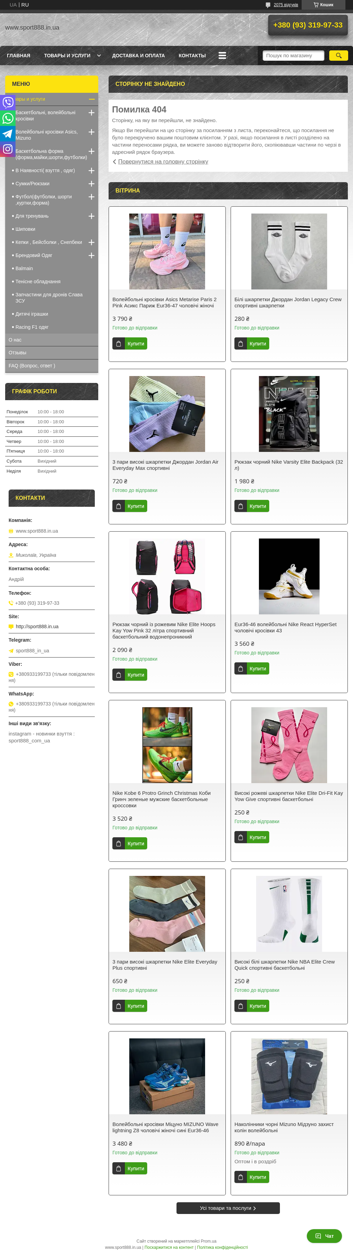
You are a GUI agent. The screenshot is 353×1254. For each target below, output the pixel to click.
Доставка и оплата (138, 55)
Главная (18, 55)
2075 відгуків (286, 4)
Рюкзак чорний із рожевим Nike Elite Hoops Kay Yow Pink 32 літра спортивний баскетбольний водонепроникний (163, 630)
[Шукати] (338, 55)
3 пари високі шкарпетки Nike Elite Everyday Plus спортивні (164, 965)
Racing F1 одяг (32, 327)
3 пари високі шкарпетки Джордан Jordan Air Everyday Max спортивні (165, 465)
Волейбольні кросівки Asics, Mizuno (47, 135)
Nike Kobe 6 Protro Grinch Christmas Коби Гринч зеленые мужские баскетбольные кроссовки (161, 799)
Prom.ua (208, 1241)
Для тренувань (32, 216)
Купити (136, 343)
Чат (324, 1236)
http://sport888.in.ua (37, 626)
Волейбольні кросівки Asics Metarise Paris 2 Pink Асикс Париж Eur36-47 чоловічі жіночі (164, 302)
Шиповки (25, 229)
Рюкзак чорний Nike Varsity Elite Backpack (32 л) (288, 465)
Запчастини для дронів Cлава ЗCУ (49, 298)
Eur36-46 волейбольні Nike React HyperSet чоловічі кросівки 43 (285, 627)
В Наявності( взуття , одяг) (45, 170)
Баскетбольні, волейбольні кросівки (45, 115)
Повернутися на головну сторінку (163, 161)
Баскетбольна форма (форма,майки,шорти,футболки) (51, 154)
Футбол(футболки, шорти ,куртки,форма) (44, 200)
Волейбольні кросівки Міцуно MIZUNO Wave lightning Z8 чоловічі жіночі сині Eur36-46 (165, 1127)
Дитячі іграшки (32, 314)
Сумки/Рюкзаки (33, 183)
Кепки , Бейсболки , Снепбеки (49, 242)
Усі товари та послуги (225, 1208)
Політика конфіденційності (222, 1247)
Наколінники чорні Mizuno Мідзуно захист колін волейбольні (284, 1127)
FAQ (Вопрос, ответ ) (32, 365)
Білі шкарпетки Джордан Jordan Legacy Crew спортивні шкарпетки (288, 302)
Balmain (24, 268)
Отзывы (17, 352)
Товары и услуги (67, 55)
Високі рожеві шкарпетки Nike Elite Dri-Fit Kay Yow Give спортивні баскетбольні (288, 796)
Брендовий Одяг (34, 255)
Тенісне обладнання (38, 281)
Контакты (192, 55)
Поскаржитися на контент (168, 1247)
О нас (15, 340)
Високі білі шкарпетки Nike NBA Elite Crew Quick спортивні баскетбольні (284, 965)
